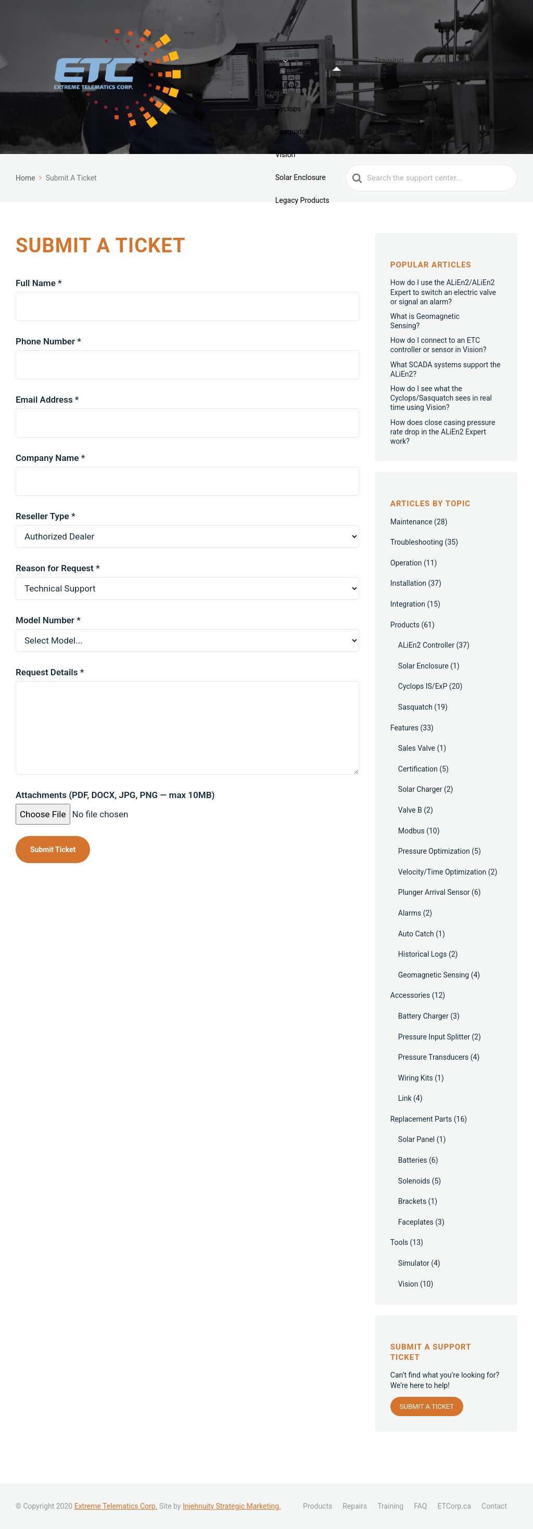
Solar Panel (416, 1159)
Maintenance (411, 542)
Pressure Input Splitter (434, 1056)
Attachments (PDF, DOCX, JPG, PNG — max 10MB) (115, 825)
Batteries (412, 1180)
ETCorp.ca (466, 78)
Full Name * (187, 314)
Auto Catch (416, 953)
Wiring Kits (415, 1098)
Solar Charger (420, 809)
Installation (408, 603)
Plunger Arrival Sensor (434, 912)
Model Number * (187, 650)
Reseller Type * (187, 546)
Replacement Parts (421, 1139)
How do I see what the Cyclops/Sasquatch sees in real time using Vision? (441, 418)
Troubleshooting (416, 562)
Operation (406, 583)
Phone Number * (187, 372)
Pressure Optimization (434, 871)
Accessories (410, 1015)
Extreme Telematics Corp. (116, 1506)
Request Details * (187, 719)
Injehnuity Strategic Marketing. (232, 1506)
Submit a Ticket (427, 1427)
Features (404, 747)
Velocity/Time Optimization (442, 892)
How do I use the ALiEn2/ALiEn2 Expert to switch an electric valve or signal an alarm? (443, 312)
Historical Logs (422, 974)
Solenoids (414, 1201)
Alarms (409, 933)
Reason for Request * (187, 598)
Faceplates (416, 1242)
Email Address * (187, 431)
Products (290, 78)
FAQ (424, 78)
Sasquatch (415, 727)
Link (405, 1118)
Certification (418, 789)
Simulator (413, 1283)
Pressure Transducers (433, 1077)
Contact (296, 94)
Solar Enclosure (423, 686)
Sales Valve (416, 768)
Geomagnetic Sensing (433, 995)
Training (387, 78)
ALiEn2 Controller (426, 665)
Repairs (343, 78)
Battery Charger (423, 1036)
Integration (407, 624)
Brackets (412, 1221)
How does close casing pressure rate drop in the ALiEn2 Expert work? (443, 451)
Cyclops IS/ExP (423, 706)
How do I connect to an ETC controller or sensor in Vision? (438, 365)
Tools (399, 1262)
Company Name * (187, 489)
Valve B (410, 830)
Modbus (411, 850)
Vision (408, 1304)
